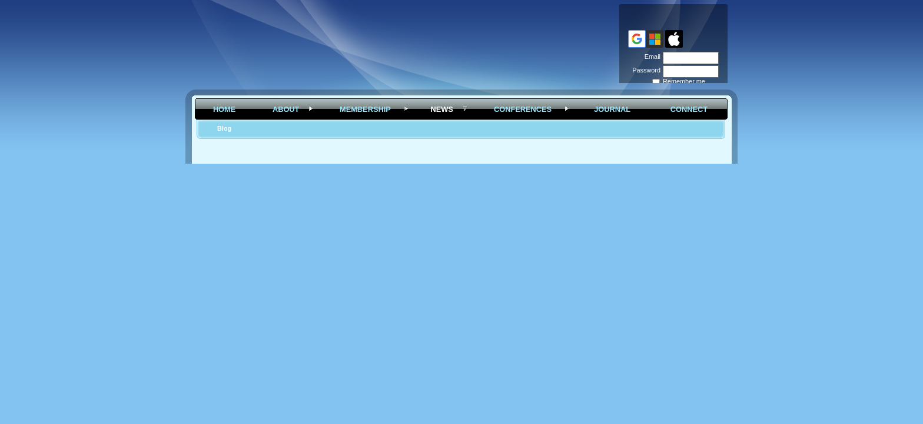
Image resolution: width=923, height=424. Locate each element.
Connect (689, 109)
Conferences (523, 109)
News (441, 109)
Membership (365, 109)
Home (224, 109)
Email (650, 56)
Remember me (684, 81)
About (286, 109)
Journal (612, 109)
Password (644, 70)
